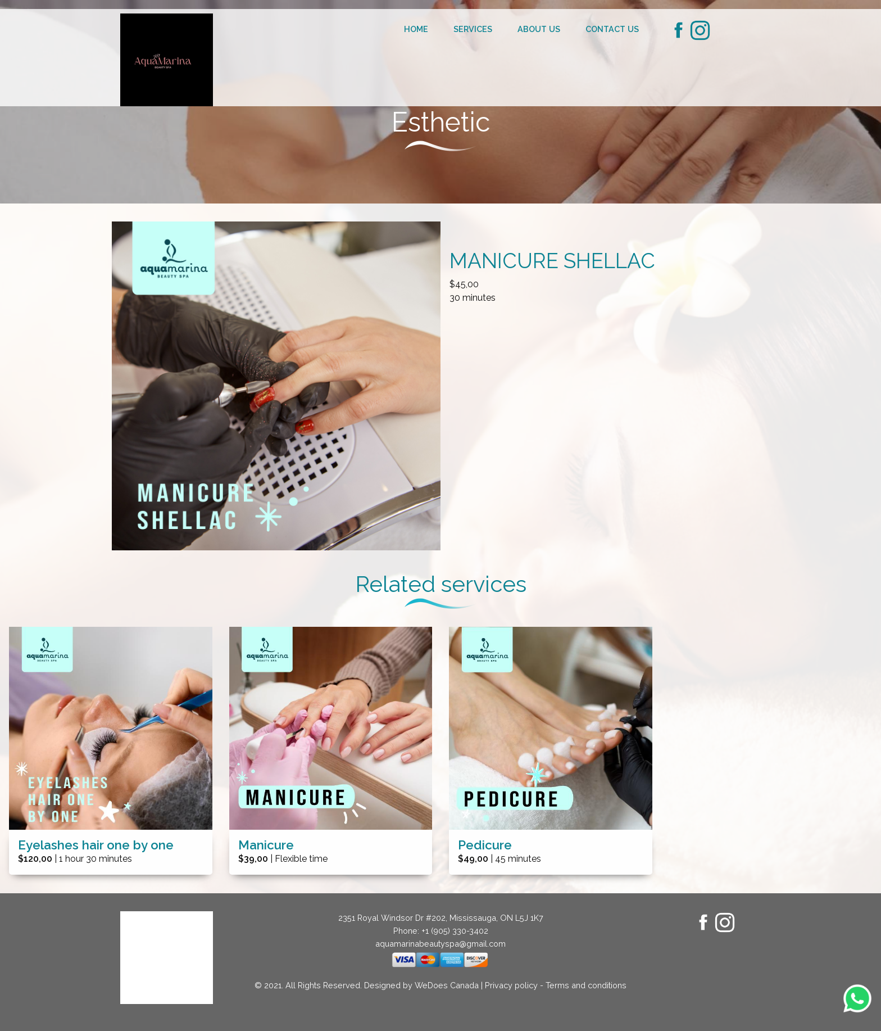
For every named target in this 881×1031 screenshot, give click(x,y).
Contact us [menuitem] (612, 29)
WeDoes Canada (447, 985)
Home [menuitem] (416, 29)
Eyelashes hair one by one (96, 845)
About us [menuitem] (538, 29)
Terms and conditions (586, 985)
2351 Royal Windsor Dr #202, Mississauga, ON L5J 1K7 (440, 918)
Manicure (266, 845)
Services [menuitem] (472, 29)
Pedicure (485, 845)
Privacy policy (511, 985)
